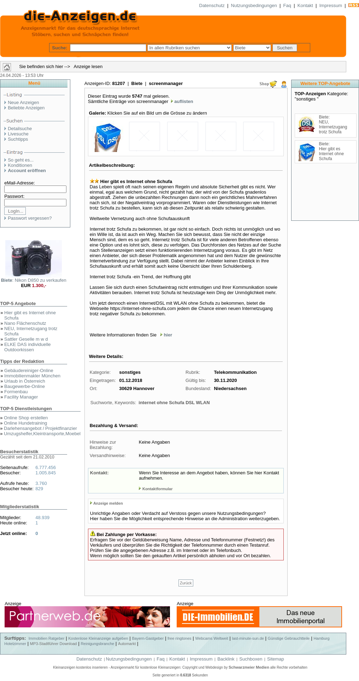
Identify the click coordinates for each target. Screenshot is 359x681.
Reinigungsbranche (97, 644)
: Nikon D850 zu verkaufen (33, 280)
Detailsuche (20, 128)
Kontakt (305, 5)
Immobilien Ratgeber (47, 638)
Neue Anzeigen (23, 102)
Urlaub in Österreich (24, 381)
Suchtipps (18, 139)
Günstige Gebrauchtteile (289, 638)
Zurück (186, 583)
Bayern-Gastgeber (148, 638)
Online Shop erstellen (26, 417)
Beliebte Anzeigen (26, 107)
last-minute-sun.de (248, 638)
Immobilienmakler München (32, 375)
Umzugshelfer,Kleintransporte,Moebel (42, 433)
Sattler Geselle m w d (26, 339)
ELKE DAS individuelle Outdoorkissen (27, 347)
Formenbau (16, 391)
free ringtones (179, 638)
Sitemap (275, 659)
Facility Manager (21, 397)
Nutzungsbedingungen (254, 5)
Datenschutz (212, 5)
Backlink (225, 659)
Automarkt (127, 644)
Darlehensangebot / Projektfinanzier (40, 428)
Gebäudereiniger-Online (28, 370)
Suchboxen (250, 659)
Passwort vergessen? (30, 218)
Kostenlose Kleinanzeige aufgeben (98, 638)
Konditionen (20, 165)
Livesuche (18, 133)
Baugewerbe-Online (24, 386)
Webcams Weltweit (211, 638)
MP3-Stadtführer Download (53, 644)
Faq (287, 5)
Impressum (330, 5)
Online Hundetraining (25, 423)
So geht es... (21, 160)
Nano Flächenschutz (25, 323)
